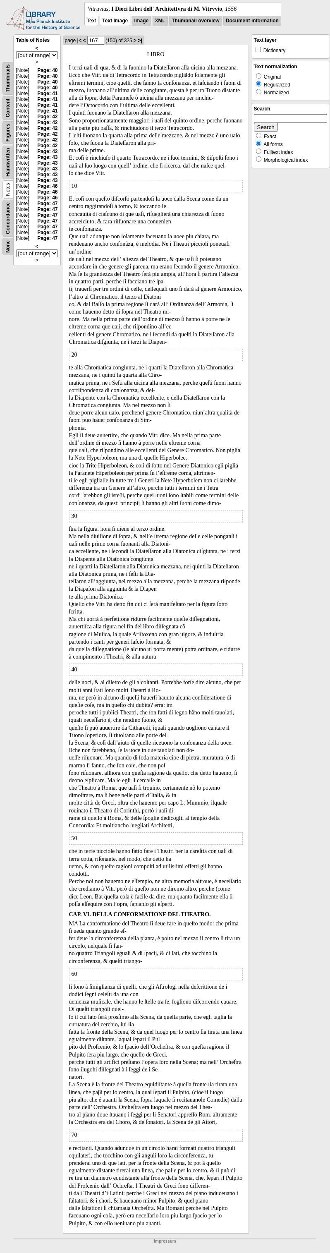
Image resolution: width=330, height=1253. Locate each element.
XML (160, 21)
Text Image (115, 21)
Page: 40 (47, 70)
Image (141, 21)
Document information (252, 21)
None (8, 246)
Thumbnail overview (195, 21)
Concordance (8, 218)
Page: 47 (47, 203)
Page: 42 (47, 117)
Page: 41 (47, 93)
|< (79, 40)
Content (8, 107)
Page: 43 (47, 157)
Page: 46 (47, 186)
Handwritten (8, 162)
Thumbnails (8, 78)
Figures (8, 132)
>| (140, 40)
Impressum (165, 1241)
